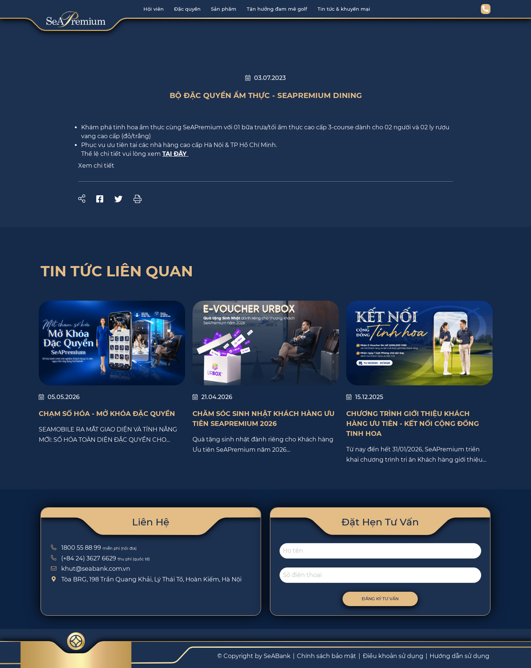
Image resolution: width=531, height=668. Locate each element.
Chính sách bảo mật (326, 656)
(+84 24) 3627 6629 (82, 558)
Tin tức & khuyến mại (343, 9)
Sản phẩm (223, 9)
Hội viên (153, 9)
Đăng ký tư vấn (386, 598)
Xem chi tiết (96, 165)
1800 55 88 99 (75, 547)
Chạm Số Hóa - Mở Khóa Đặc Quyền (107, 414)
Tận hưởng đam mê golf (277, 9)
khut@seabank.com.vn (89, 568)
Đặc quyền (187, 9)
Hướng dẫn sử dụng (459, 656)
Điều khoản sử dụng (393, 656)
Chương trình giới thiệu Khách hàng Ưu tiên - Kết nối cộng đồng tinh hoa (412, 424)
